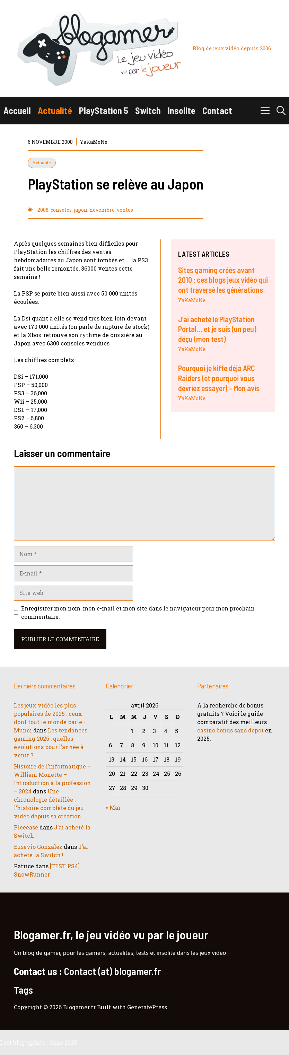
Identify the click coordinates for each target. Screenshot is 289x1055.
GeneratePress (147, 1007)
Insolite (181, 110)
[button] (281, 110)
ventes (125, 209)
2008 (43, 209)
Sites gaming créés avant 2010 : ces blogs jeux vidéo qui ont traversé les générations (223, 279)
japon (80, 209)
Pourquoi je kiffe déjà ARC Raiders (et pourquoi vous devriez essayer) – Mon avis (219, 377)
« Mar (113, 807)
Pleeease (26, 827)
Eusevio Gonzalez (38, 846)
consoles (61, 209)
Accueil (17, 110)
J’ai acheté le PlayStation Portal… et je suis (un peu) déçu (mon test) (217, 329)
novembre (102, 209)
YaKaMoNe (191, 300)
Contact (217, 110)
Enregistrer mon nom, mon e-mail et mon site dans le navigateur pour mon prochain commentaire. (138, 612)
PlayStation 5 (103, 110)
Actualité (55, 110)
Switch (148, 110)
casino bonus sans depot (230, 730)
